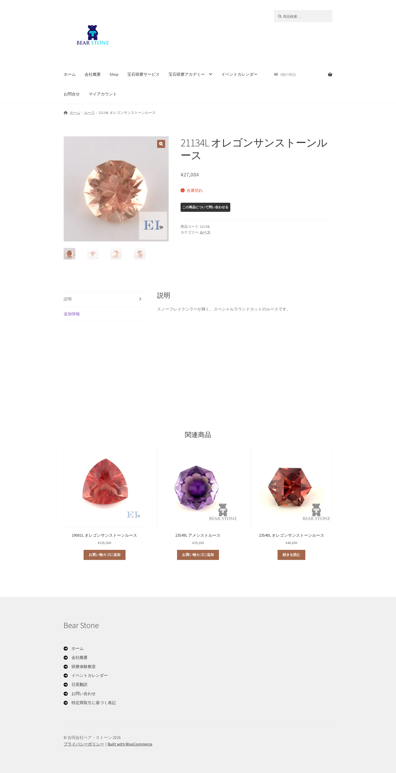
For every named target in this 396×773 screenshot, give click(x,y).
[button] (161, 144)
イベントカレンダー (239, 74)
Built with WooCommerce (130, 743)
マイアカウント (103, 93)
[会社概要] (76, 657)
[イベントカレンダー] (86, 675)
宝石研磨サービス (143, 74)
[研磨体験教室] (80, 666)
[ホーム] (74, 648)
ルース (89, 112)
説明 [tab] (68, 298)
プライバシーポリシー (84, 743)
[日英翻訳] (76, 684)
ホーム (70, 74)
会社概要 (93, 74)
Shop (114, 74)
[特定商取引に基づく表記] (90, 703)
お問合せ (72, 93)
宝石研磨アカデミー (186, 74)
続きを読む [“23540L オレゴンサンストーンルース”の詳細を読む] (291, 554)
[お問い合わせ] (80, 693)
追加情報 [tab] (72, 313)
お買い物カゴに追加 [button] (104, 554)
